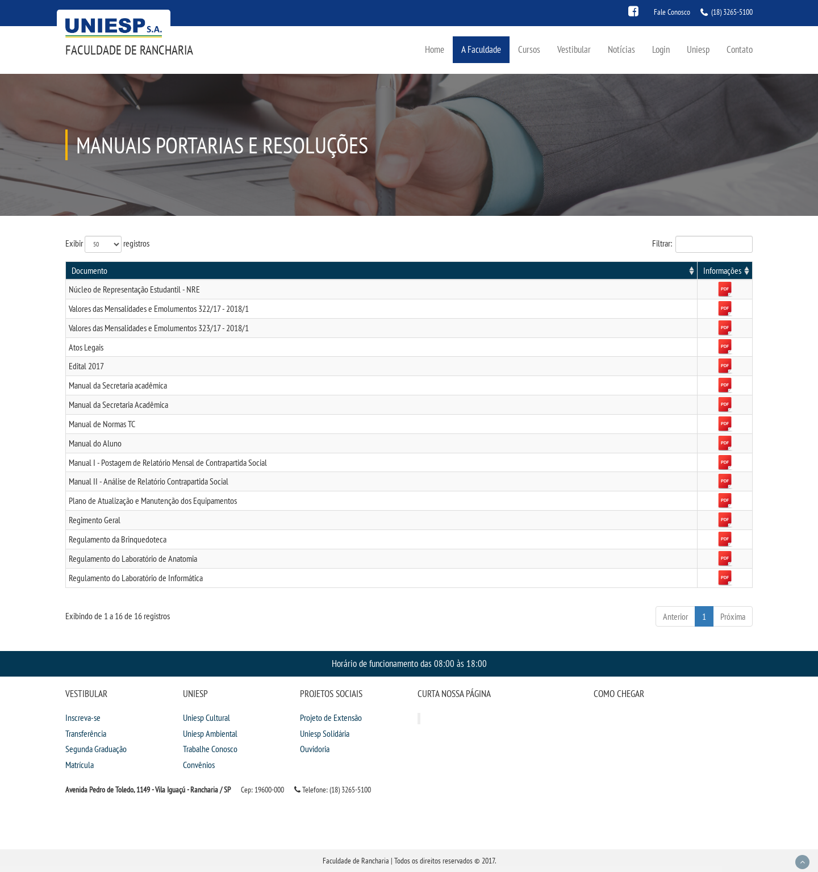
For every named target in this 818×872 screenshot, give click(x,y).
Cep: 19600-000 (262, 790)
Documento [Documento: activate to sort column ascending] (89, 270)
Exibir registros (107, 244)
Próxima (732, 616)
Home (434, 49)
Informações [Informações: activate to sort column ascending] (722, 270)
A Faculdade (481, 49)
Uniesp (698, 49)
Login (661, 49)
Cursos (529, 49)
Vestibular (574, 49)
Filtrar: (702, 244)
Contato (740, 49)
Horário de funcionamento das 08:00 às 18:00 (409, 663)
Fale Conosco (672, 12)
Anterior (675, 616)
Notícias (621, 49)
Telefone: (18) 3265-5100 (332, 790)
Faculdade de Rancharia (129, 49)
